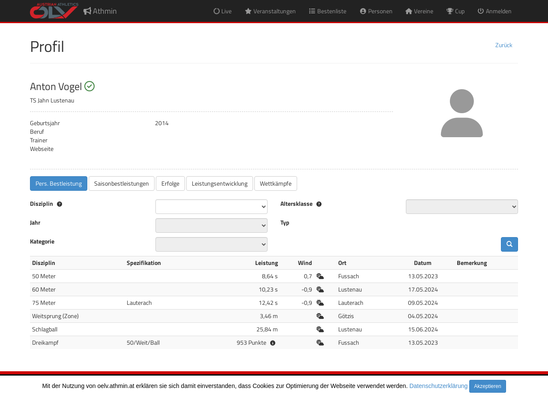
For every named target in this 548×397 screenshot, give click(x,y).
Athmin (100, 11)
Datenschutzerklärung (438, 385)
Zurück (503, 44)
